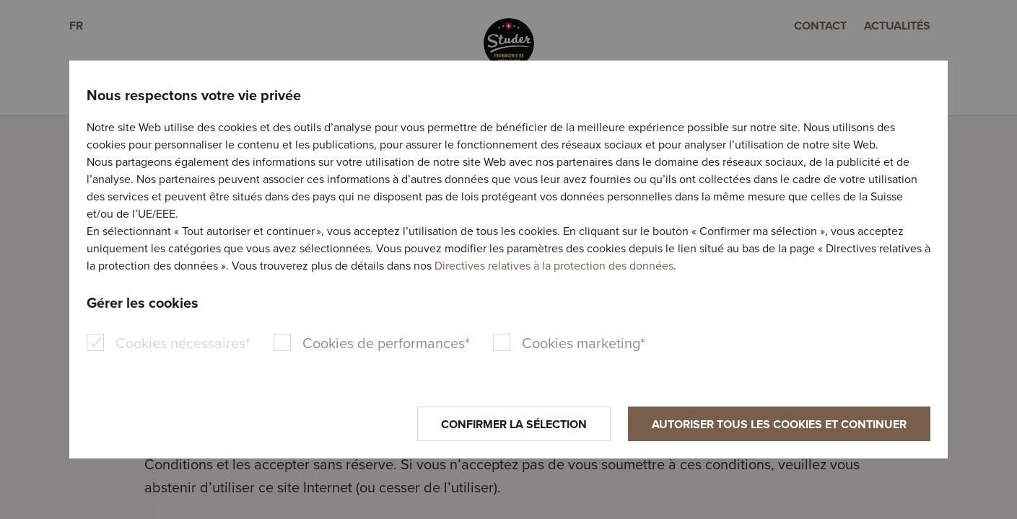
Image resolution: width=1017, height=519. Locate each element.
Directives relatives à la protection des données (554, 265)
